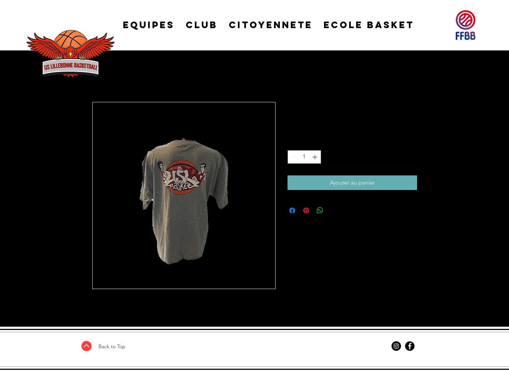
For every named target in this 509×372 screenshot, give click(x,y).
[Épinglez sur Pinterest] (306, 210)
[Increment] (315, 157)
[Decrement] (293, 157)
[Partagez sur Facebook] (292, 210)
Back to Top (112, 346)
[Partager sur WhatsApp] (320, 210)
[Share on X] (333, 210)
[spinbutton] (304, 157)
